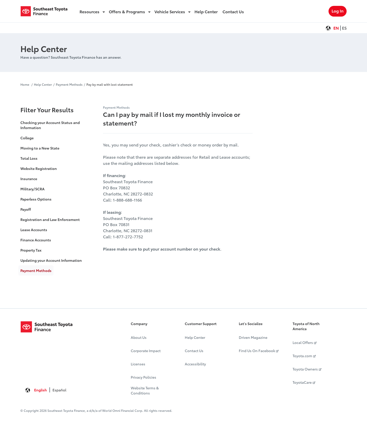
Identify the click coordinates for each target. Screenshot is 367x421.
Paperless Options (35, 199)
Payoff (25, 209)
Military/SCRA (32, 188)
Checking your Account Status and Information (50, 125)
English (40, 389)
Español (59, 389)
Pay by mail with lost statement (109, 84)
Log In (338, 11)
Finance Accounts (35, 239)
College (27, 137)
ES (344, 28)
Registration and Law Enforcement (50, 219)
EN (336, 28)
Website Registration (38, 168)
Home (25, 84)
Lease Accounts (33, 229)
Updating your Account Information (51, 260)
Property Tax (31, 250)
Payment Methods (69, 84)
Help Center (43, 84)
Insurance (28, 178)
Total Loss (28, 158)
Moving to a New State (39, 148)
